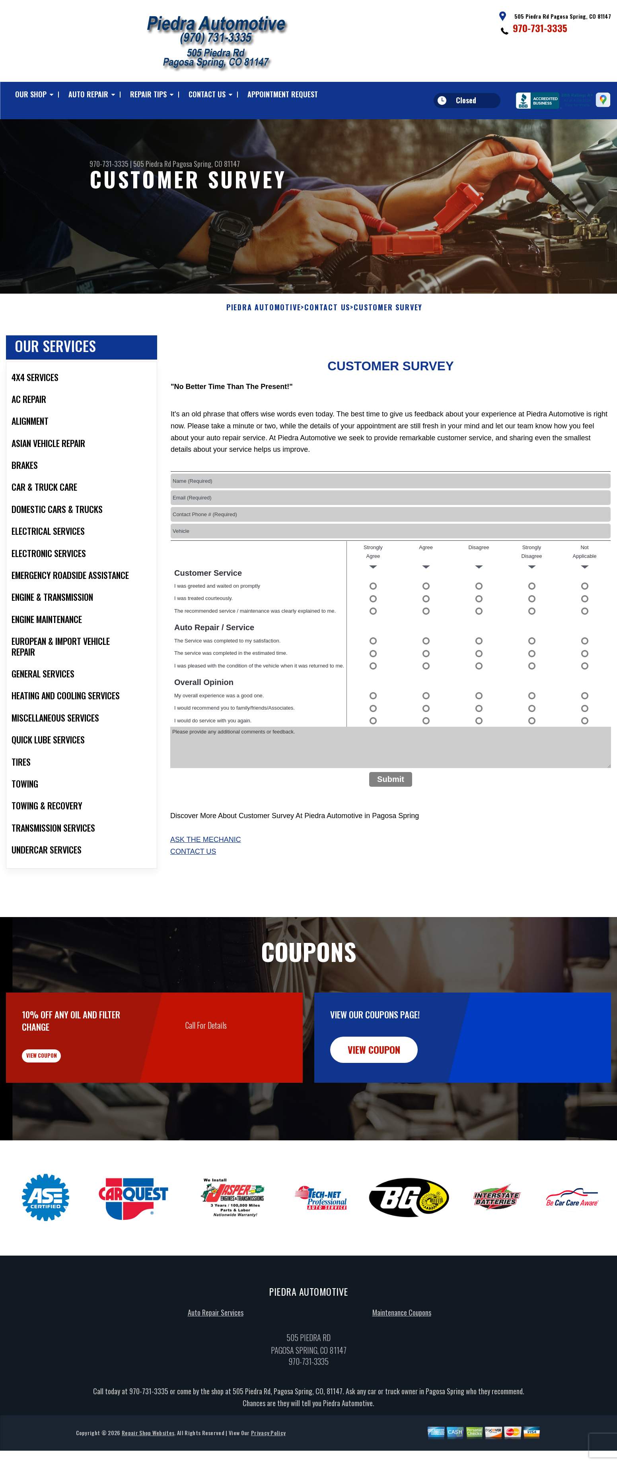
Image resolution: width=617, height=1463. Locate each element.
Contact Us (207, 94)
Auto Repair (88, 94)
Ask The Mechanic (205, 871)
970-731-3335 (540, 28)
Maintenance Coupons (401, 1356)
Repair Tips (148, 94)
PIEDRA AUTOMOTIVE (263, 338)
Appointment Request (282, 94)
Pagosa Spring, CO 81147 (206, 164)
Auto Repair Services (215, 1356)
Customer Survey (388, 338)
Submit (390, 810)
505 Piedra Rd (152, 164)
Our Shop (31, 94)
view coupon (65, 1093)
